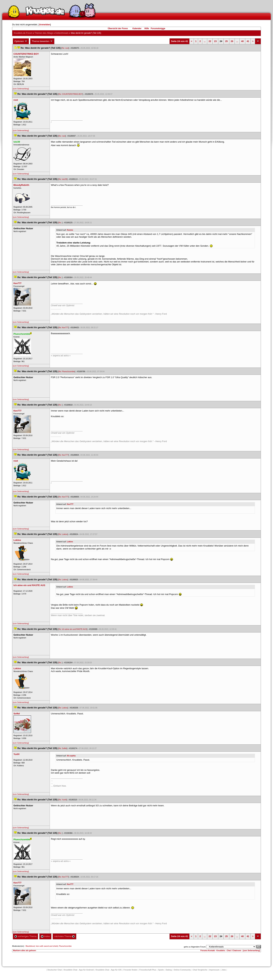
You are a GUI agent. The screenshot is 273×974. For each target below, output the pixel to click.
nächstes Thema (64, 936)
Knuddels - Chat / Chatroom (229, 950)
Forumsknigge (158, 28)
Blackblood (30, 946)
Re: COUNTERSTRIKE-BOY (71, 94)
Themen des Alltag (44, 33)
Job (223, 970)
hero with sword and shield (47, 946)
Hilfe (146, 28)
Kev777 (70, 504)
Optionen (20, 41)
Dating (169, 970)
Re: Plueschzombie (67, 371)
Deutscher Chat (55, 970)
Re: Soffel (63, 748)
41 (248, 41)
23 (215, 41)
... (205, 41)
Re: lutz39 (63, 179)
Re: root (65, 48)
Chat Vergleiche (200, 970)
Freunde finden (130, 970)
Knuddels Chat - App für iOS (109, 970)
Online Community (182, 970)
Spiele (161, 970)
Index (45, 936)
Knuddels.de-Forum (23, 33)
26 (232, 41)
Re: (60, 222)
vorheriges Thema (25, 936)
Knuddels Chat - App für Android (79, 970)
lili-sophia (71, 756)
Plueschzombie (65, 946)
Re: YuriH (62, 800)
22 (210, 41)
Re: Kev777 (63, 327)
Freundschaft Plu (147, 970)
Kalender (136, 28)
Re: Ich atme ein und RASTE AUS (73, 629)
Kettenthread (62, 33)
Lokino (70, 542)
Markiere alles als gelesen (24, 950)
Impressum (214, 970)
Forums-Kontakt (207, 950)
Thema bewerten (42, 41)
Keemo (70, 230)
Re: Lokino (63, 534)
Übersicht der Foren (118, 28)
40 (242, 41)
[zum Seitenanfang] (21, 89)
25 (226, 41)
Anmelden (44, 24)
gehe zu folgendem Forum (195, 947)
